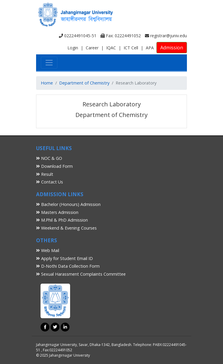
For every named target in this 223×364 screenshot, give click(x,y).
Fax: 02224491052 (121, 35)
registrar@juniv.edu (166, 35)
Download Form (54, 166)
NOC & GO (49, 158)
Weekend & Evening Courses (66, 228)
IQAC (111, 48)
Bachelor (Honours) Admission (68, 204)
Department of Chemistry (84, 83)
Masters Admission (57, 212)
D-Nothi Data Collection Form (68, 266)
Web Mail (47, 250)
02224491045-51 (77, 35)
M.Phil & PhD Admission (62, 220)
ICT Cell (131, 48)
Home (47, 83)
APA (150, 48)
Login (72, 48)
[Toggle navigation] (49, 63)
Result (44, 174)
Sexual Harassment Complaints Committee (81, 274)
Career (92, 48)
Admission (171, 47)
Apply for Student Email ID (64, 258)
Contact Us (49, 182)
